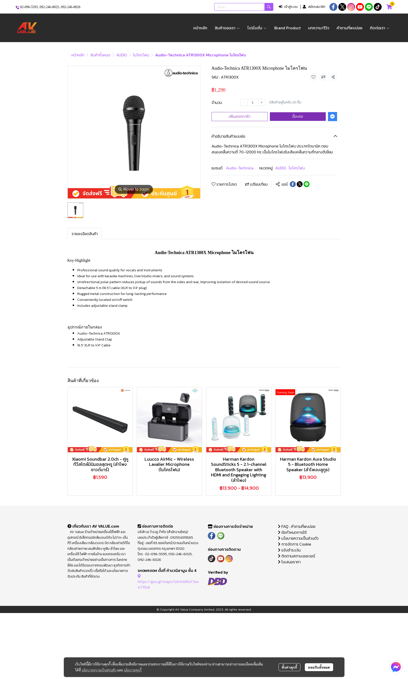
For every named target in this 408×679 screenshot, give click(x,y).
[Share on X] (300, 184)
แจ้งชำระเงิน (289, 550)
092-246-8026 (70, 7)
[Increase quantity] (261, 102)
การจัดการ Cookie (294, 544)
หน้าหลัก (77, 55)
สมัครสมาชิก (314, 6)
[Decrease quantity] (243, 102)
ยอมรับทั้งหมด (319, 667)
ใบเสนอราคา (289, 562)
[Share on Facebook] (293, 184)
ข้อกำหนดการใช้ (292, 532)
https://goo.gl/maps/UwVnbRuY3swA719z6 (168, 581)
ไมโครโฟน (141, 55)
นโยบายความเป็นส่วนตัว (99, 670)
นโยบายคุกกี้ (133, 670)
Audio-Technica (239, 168)
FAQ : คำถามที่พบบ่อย (297, 526)
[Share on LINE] (307, 184)
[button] (244, 7)
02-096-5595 (29, 7)
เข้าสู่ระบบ (288, 6)
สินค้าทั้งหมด (100, 55)
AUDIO (121, 55)
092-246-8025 (49, 7)
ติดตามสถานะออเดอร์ (296, 556)
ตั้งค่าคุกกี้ (289, 667)
